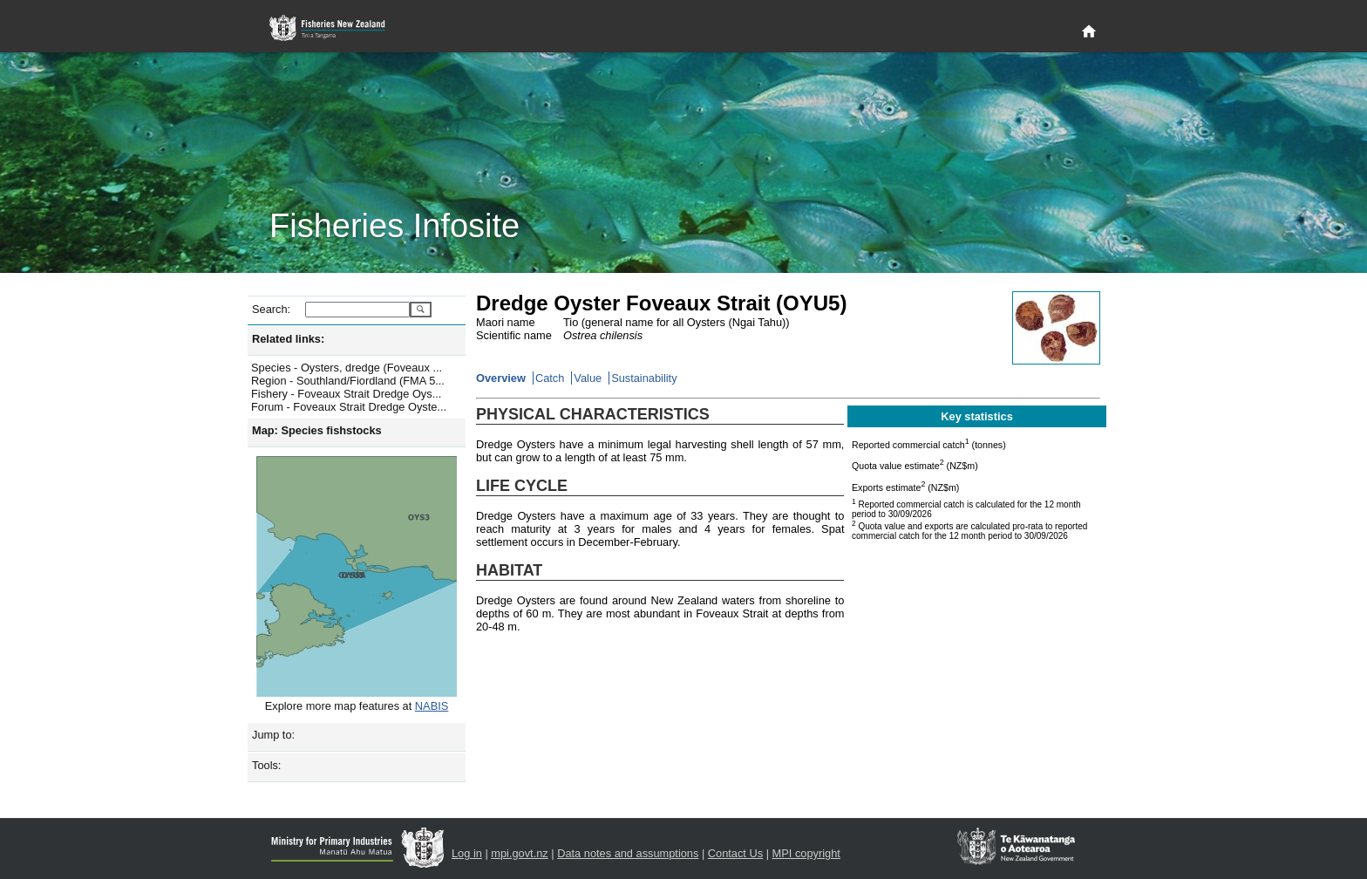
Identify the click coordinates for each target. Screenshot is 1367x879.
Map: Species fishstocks (317, 430)
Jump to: (273, 734)
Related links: (288, 338)
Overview (501, 378)
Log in (467, 853)
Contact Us (735, 853)
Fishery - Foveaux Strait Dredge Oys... (346, 393)
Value (588, 378)
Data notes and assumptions (627, 853)
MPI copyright (806, 853)
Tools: (266, 765)
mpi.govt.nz (519, 853)
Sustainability (644, 378)
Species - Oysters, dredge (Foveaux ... (346, 367)
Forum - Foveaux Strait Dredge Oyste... (348, 406)
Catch (549, 378)
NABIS (431, 705)
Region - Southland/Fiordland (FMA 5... (348, 380)
